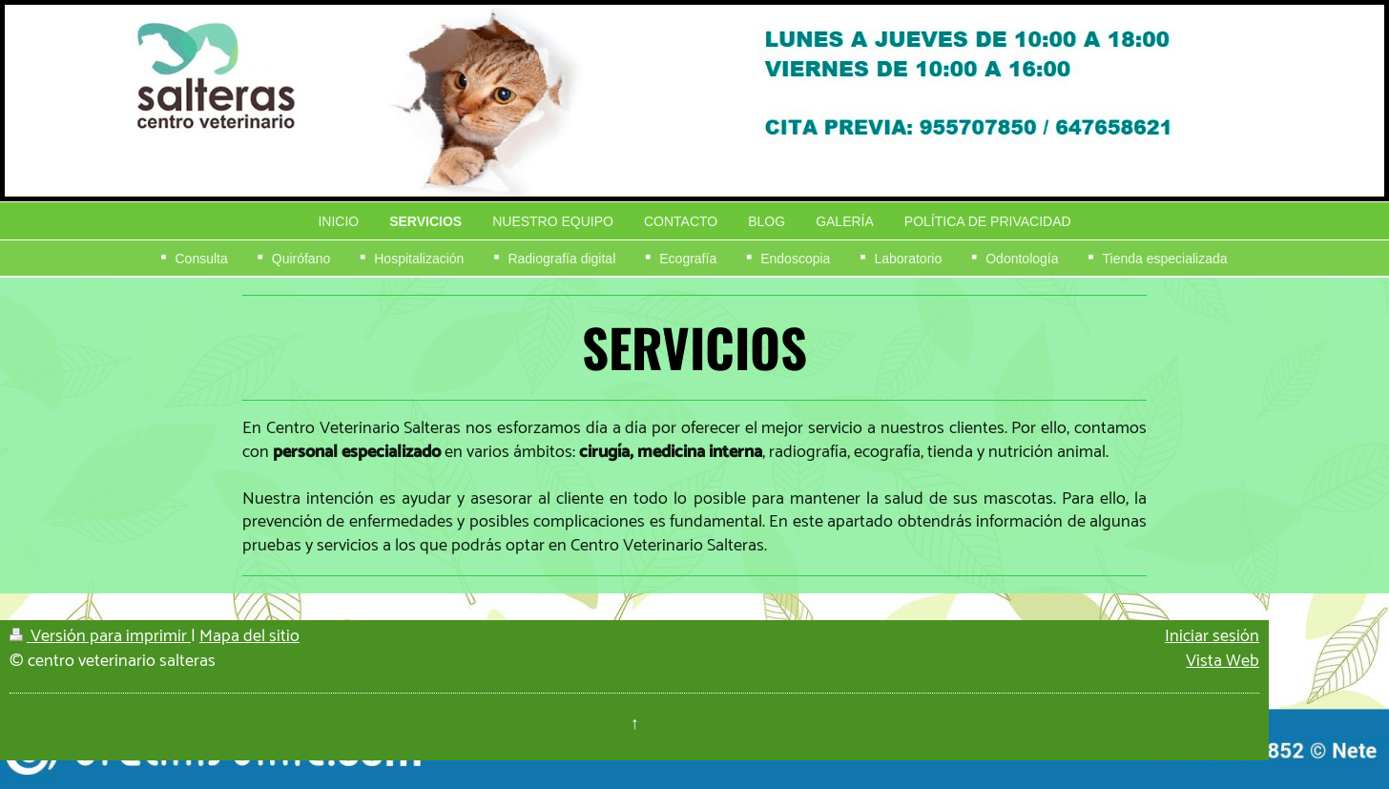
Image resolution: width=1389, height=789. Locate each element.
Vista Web (1222, 661)
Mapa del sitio (249, 636)
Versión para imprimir (100, 636)
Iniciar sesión (1212, 636)
